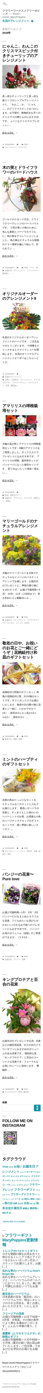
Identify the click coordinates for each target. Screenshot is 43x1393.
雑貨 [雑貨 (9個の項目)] (4, 1213)
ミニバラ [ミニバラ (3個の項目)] (11, 1199)
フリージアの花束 (13, 1313)
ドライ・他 (33, 267)
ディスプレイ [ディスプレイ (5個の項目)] (26, 1180)
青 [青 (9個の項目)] (7, 1213)
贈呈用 (26, 1092)
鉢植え (8, 501)
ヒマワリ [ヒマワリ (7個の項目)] (20, 1185)
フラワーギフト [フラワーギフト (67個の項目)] (24, 1189)
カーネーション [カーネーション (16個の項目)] (33, 1172)
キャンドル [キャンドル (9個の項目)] (15, 1176)
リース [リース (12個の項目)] (17, 1199)
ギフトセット (10, 851)
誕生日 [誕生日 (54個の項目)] (18, 1208)
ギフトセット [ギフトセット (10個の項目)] (25, 1176)
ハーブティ (21, 851)
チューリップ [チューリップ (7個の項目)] (16, 1180)
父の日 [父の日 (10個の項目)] (20, 1204)
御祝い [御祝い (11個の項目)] (33, 1199)
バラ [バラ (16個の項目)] (8, 1185)
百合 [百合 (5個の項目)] (31, 1203)
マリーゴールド (8, 623)
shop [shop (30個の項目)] (5, 1166)
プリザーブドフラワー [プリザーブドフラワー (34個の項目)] (24, 1194)
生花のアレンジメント (15, 20)
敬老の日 (8, 739)
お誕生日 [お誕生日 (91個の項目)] (29, 1166)
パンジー (16, 959)
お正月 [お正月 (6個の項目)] (11, 1167)
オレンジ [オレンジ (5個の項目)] (23, 1172)
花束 (35, 851)
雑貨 (15, 739)
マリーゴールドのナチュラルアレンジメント (20, 526)
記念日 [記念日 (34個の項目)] (9, 1208)
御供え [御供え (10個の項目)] (27, 1199)
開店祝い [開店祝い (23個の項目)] (34, 1208)
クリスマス (22, 147)
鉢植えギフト (15, 495)
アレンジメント (11, 147)
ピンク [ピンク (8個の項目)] (26, 1185)
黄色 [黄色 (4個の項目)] (10, 1213)
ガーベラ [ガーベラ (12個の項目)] (6, 1176)
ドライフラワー (33, 270)
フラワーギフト (33, 620)
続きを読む (8, 133)
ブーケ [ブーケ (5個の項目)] (8, 1195)
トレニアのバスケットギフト (20, 1250)
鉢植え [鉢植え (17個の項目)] (26, 1208)
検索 (4, 1102)
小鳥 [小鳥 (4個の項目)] (22, 1199)
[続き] (32, 21)
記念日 (27, 623)
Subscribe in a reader (14, 1221)
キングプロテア (11, 1092)
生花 (7, 385)
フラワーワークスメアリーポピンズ (16, 1384)
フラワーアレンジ (19, 383)
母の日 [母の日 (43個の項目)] (8, 1203)
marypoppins (9, 144)
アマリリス (17, 498)
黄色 (9, 854)
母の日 (29, 851)
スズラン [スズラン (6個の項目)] (8, 1180)
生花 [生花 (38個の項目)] (26, 1203)
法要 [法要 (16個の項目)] (15, 1203)
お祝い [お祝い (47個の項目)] (18, 1166)
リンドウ (19, 623)
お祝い (7, 380)
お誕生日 (8, 270)
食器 (20, 739)
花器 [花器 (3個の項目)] (34, 1203)
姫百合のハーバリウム (16, 1293)
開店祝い (5, 273)
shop (26, 144)
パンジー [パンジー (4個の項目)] (13, 1185)
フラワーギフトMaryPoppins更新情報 (20, 1240)
